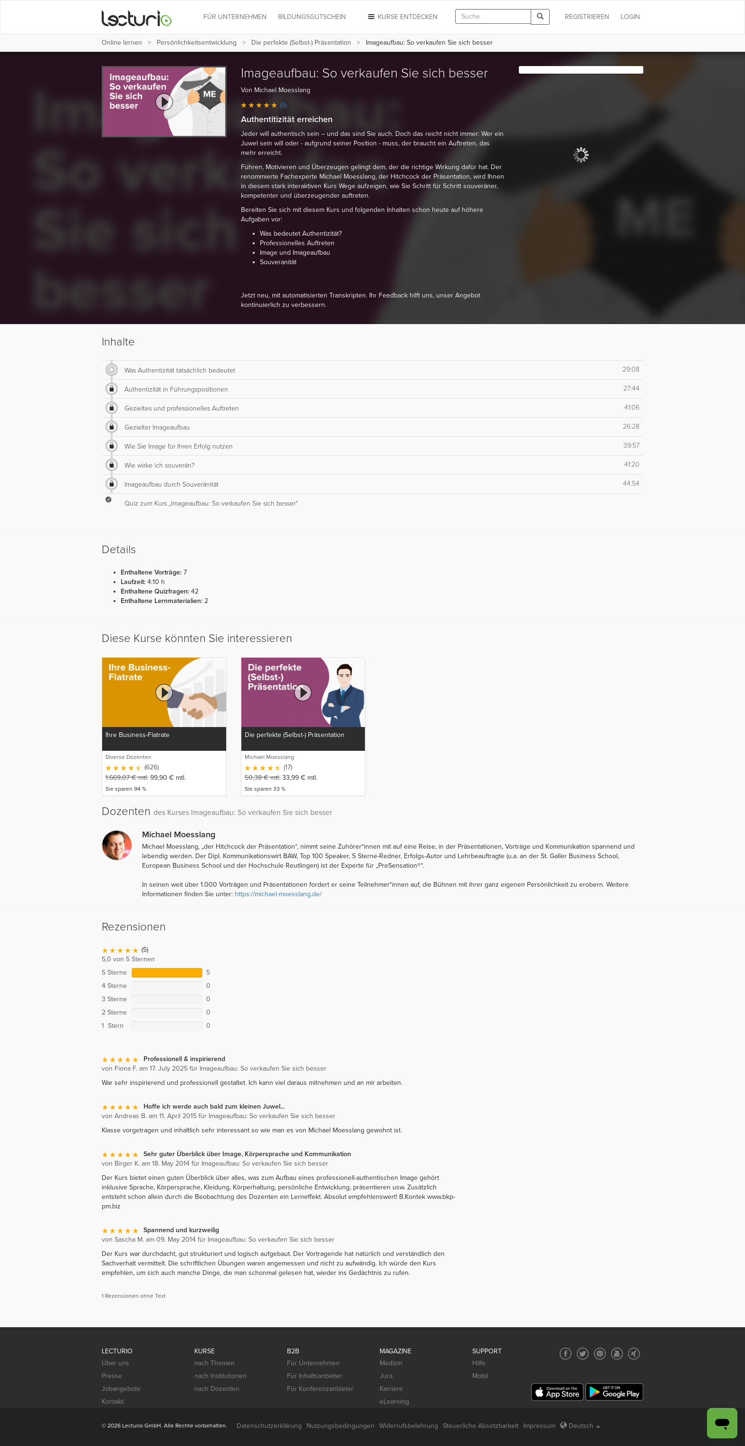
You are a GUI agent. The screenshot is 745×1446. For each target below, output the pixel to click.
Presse (112, 1376)
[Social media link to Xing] (634, 1354)
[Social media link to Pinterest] (600, 1354)
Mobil (480, 1376)
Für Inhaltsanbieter (314, 1376)
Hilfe (479, 1363)
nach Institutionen (220, 1376)
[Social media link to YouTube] (617, 1354)
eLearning (394, 1402)
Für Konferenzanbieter (320, 1389)
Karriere (391, 1389)
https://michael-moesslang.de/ (278, 894)
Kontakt (113, 1402)
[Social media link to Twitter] (583, 1354)
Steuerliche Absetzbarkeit (480, 1426)
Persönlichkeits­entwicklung (197, 42)
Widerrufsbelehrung (408, 1426)
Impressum (539, 1426)
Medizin (391, 1363)
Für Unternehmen (313, 1363)
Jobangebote (121, 1389)
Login (630, 17)
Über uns (115, 1363)
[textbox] (493, 16)
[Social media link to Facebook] (566, 1354)
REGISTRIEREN (587, 17)
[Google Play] (614, 1392)
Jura (386, 1376)
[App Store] (557, 1392)
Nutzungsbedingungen (340, 1426)
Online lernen (122, 42)
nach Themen (214, 1363)
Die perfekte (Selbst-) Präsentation (301, 42)
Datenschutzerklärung (269, 1426)
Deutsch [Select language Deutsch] (580, 1426)
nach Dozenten (216, 1389)
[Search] (540, 17)
